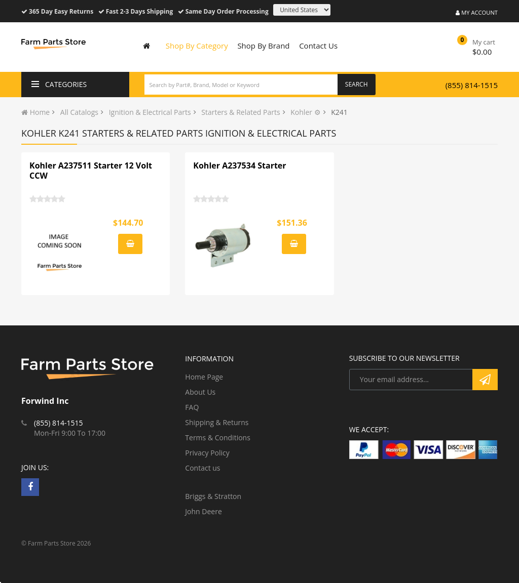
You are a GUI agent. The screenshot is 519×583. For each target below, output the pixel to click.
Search (356, 84)
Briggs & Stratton (213, 496)
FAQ (192, 407)
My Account (477, 12)
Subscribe (485, 379)
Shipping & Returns (216, 422)
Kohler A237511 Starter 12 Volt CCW (90, 170)
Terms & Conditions (217, 437)
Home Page (204, 377)
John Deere (203, 511)
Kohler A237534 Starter (239, 165)
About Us (200, 392)
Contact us (202, 468)
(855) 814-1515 (472, 85)
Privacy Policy (207, 452)
